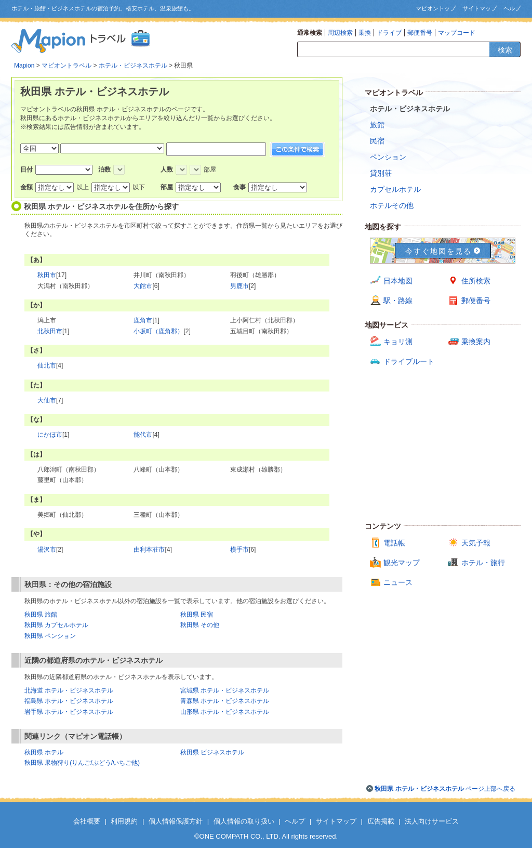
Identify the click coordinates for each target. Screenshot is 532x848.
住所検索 (475, 281)
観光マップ (401, 562)
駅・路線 (398, 300)
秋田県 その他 (199, 625)
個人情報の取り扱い (244, 821)
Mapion (24, 65)
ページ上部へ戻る (445, 788)
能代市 (143, 434)
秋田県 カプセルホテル (56, 625)
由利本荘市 (149, 549)
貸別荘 (381, 173)
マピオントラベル (66, 65)
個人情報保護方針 (176, 821)
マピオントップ (436, 8)
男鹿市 (239, 286)
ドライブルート (408, 361)
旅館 (377, 125)
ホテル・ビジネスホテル (133, 65)
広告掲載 (380, 821)
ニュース (398, 582)
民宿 (377, 141)
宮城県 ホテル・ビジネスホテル (224, 690)
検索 (505, 50)
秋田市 (46, 275)
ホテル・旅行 (483, 562)
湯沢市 (46, 549)
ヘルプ (512, 8)
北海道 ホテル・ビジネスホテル (68, 690)
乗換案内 (475, 341)
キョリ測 (398, 341)
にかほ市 (49, 434)
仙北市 (46, 365)
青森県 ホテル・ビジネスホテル (224, 701)
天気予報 (475, 543)
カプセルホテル (395, 189)
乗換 (364, 32)
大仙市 (46, 400)
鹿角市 (143, 320)
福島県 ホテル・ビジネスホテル (68, 701)
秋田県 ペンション (50, 636)
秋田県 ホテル (43, 752)
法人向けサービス (432, 821)
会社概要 (86, 821)
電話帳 (394, 543)
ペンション (388, 157)
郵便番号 (419, 32)
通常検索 (309, 32)
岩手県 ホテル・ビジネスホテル (68, 711)
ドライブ (389, 32)
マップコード (456, 32)
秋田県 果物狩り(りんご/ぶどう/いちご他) (82, 762)
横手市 (239, 549)
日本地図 (398, 281)
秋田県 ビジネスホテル (212, 752)
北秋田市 (49, 331)
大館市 (143, 286)
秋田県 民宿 (196, 614)
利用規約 (124, 821)
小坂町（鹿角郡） (158, 331)
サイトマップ (479, 8)
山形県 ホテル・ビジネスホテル (224, 711)
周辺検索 (340, 32)
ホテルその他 (392, 205)
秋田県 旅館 (40, 614)
